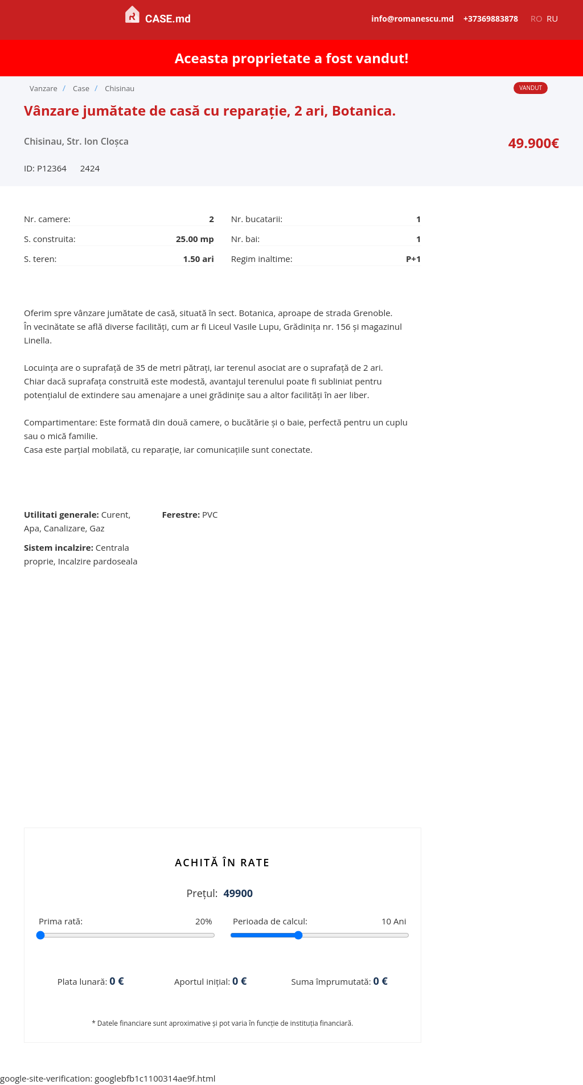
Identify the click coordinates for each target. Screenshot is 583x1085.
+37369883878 (490, 18)
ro (537, 18)
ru (552, 18)
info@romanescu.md (412, 18)
